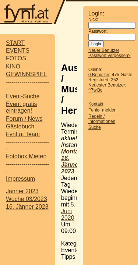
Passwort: (98, 31)
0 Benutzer (98, 74)
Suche (94, 127)
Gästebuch (20, 126)
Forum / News (24, 119)
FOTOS (16, 58)
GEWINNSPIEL (26, 74)
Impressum (20, 179)
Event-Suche (23, 96)
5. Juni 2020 (68, 211)
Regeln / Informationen (101, 119)
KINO (13, 66)
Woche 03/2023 (26, 199)
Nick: (93, 19)
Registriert (98, 79)
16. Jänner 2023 (27, 207)
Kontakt (95, 104)
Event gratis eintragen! (21, 107)
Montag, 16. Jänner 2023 (72, 161)
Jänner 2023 (22, 191)
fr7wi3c (95, 90)
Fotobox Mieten (26, 156)
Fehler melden (102, 110)
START (15, 43)
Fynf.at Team (23, 134)
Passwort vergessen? (109, 55)
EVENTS (17, 50)
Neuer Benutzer (103, 50)
